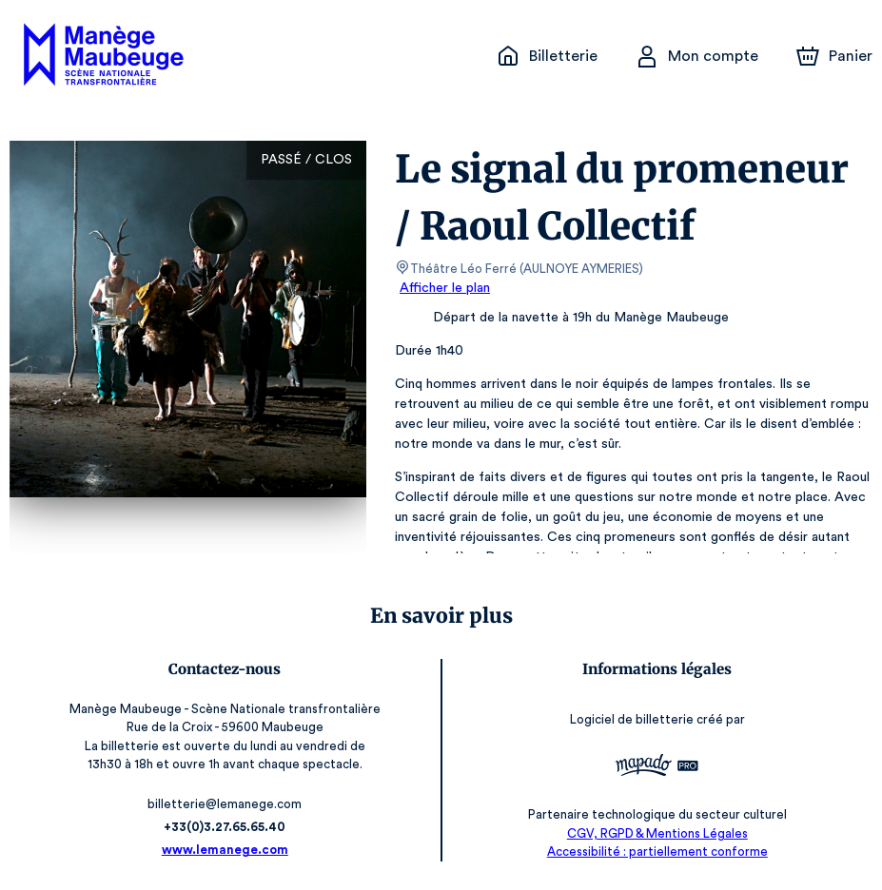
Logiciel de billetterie (633, 719)
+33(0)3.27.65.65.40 (225, 827)
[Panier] (834, 56)
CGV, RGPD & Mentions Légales (657, 833)
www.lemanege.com (225, 849)
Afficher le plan (443, 288)
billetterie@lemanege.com (225, 804)
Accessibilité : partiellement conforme (657, 851)
